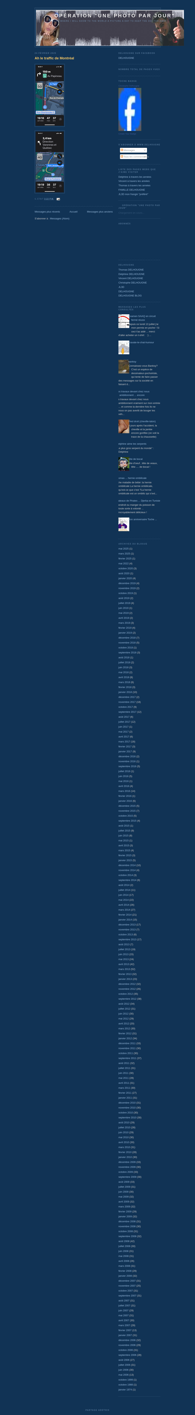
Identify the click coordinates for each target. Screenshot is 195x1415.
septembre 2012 (127, 998)
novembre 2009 (127, 1167)
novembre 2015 (127, 810)
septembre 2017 (127, 711)
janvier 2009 (125, 1216)
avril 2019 (123, 617)
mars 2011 (124, 1087)
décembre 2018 (127, 637)
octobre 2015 (125, 815)
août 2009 (123, 1181)
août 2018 (123, 657)
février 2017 (125, 746)
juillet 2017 (124, 721)
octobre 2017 (125, 707)
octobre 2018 (125, 647)
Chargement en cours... (131, 212)
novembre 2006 (127, 1345)
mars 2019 (124, 622)
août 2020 (123, 573)
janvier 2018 (125, 692)
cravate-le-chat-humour (141, 342)
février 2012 (125, 1033)
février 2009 (125, 1211)
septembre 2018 (127, 652)
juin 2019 (123, 608)
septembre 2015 (127, 820)
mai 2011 (123, 1078)
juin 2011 (123, 1073)
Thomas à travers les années (134, 185)
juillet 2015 (124, 830)
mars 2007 (124, 1325)
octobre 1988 (125, 1384)
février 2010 (125, 1152)
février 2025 (125, 558)
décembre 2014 (127, 865)
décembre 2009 (127, 1162)
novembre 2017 (127, 702)
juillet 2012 (124, 1008)
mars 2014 (124, 909)
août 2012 (123, 1003)
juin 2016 (123, 776)
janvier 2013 (125, 979)
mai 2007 (123, 1315)
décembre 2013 (127, 924)
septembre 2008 (127, 1236)
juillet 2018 (124, 662)
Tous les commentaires (135, 156)
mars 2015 (124, 850)
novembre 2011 (127, 1048)
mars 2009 (124, 1206)
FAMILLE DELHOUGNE (131, 189)
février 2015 (125, 855)
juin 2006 (123, 1369)
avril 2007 (123, 1320)
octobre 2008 (125, 1231)
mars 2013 (124, 969)
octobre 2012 (125, 993)
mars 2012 (124, 1028)
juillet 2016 (124, 771)
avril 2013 (123, 964)
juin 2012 (123, 1013)
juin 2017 (123, 726)
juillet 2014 (124, 890)
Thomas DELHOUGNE (131, 269)
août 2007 (123, 1300)
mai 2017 (123, 731)
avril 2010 (123, 1142)
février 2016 (125, 796)
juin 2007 (123, 1310)
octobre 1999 (125, 1379)
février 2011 (125, 1092)
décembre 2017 (127, 697)
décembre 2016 (127, 756)
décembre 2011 (127, 1043)
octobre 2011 (125, 1053)
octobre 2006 (125, 1350)
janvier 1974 (125, 1389)
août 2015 (123, 825)
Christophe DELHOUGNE (132, 282)
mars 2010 (124, 1147)
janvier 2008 (125, 1275)
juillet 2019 (124, 603)
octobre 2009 (125, 1172)
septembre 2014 (127, 880)
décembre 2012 (127, 984)
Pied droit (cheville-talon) (142, 421)
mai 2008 (123, 1256)
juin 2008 (123, 1251)
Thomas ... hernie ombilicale (131, 478)
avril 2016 (123, 786)
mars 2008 (124, 1266)
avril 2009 (123, 1201)
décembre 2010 (127, 1102)
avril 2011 (123, 1082)
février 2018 (125, 687)
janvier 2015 (125, 860)
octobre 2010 (125, 1112)
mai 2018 (123, 672)
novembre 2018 (127, 642)
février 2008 (125, 1270)
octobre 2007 (125, 1290)
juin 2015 (123, 835)
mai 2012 (123, 1018)
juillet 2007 (124, 1305)
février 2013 (125, 974)
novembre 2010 (127, 1107)
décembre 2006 (127, 1340)
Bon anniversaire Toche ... (142, 519)
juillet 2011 (124, 1068)
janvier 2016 (125, 800)
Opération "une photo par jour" (110, 15)
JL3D (121, 287)
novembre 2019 (127, 588)
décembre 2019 (127, 583)
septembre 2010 (127, 1117)
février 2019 (125, 627)
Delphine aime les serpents (131, 443)
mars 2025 (124, 553)
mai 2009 (123, 1196)
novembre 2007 (127, 1285)
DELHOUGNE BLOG (130, 295)
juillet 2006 (124, 1364)
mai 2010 (123, 1137)
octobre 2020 (125, 568)
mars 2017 (124, 741)
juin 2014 (123, 894)
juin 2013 (123, 954)
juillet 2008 (124, 1246)
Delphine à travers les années (134, 176)
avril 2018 (123, 677)
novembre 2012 (127, 988)
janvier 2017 (125, 751)
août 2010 (123, 1122)
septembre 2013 (127, 939)
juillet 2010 (124, 1127)
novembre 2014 (127, 870)
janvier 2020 (125, 578)
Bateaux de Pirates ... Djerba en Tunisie (138, 500)
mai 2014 (123, 899)
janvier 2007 (125, 1335)
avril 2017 (123, 736)
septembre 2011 (127, 1058)
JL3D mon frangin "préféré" (133, 194)
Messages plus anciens (100, 211)
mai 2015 (123, 840)
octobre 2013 (125, 934)
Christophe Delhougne (128, 86)
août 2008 (123, 1241)
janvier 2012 (125, 1038)
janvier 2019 (125, 632)
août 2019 (123, 598)
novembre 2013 (127, 929)
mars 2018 (124, 682)
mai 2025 (123, 548)
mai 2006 (123, 1374)
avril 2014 (123, 904)
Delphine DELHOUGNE (131, 274)
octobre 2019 (125, 593)
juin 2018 (123, 667)
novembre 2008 (127, 1226)
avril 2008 (123, 1261)
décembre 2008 (127, 1221)
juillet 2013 (124, 949)
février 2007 (125, 1330)
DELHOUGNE (126, 58)
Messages (128, 150)
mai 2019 (123, 613)
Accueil (74, 211)
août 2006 (123, 1359)
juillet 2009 (124, 1186)
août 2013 (123, 944)
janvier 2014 (125, 919)
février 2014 (125, 914)
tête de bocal (135, 459)
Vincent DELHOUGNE (130, 278)
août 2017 (123, 716)
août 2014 (123, 885)
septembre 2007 (127, 1295)
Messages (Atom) (60, 218)
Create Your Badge (127, 134)
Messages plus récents (47, 211)
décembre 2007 (127, 1280)
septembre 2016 (127, 766)
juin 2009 (123, 1191)
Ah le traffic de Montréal (54, 58)
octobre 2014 (125, 875)
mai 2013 (123, 959)
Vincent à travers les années (134, 181)
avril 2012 (123, 1023)
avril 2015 (123, 845)
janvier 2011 (125, 1097)
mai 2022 (123, 563)
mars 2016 (124, 791)
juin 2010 (123, 1132)
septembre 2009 (127, 1176)
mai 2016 (123, 781)
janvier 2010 (125, 1157)
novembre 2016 (127, 761)
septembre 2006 (127, 1355)
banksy (132, 361)
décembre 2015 (127, 805)
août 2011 (123, 1063)
